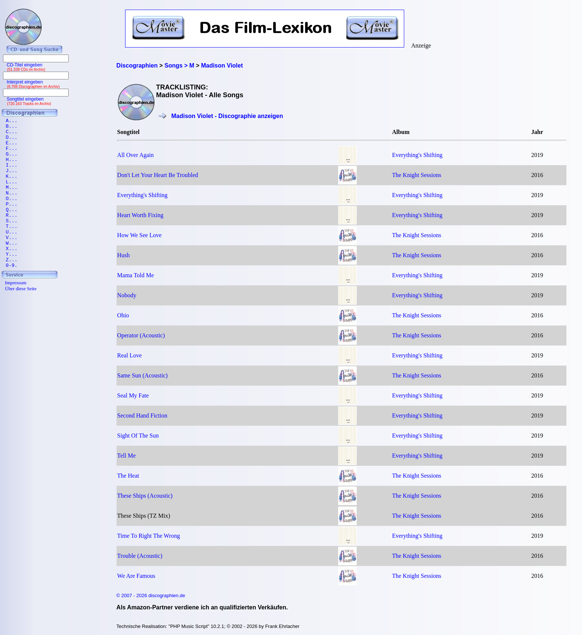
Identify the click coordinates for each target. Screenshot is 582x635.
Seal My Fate (133, 395)
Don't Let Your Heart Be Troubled (157, 175)
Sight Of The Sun (138, 435)
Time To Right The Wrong (148, 536)
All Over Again (135, 155)
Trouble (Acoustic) (140, 556)
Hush (123, 255)
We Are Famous (136, 576)
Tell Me (126, 455)
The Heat (128, 475)
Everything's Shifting (417, 155)
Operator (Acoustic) (141, 335)
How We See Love (139, 235)
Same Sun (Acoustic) (142, 375)
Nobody (127, 295)
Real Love (129, 355)
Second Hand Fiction (142, 415)
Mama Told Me (135, 275)
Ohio (123, 315)
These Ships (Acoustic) (145, 495)
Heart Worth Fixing (140, 215)
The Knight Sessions (416, 175)
